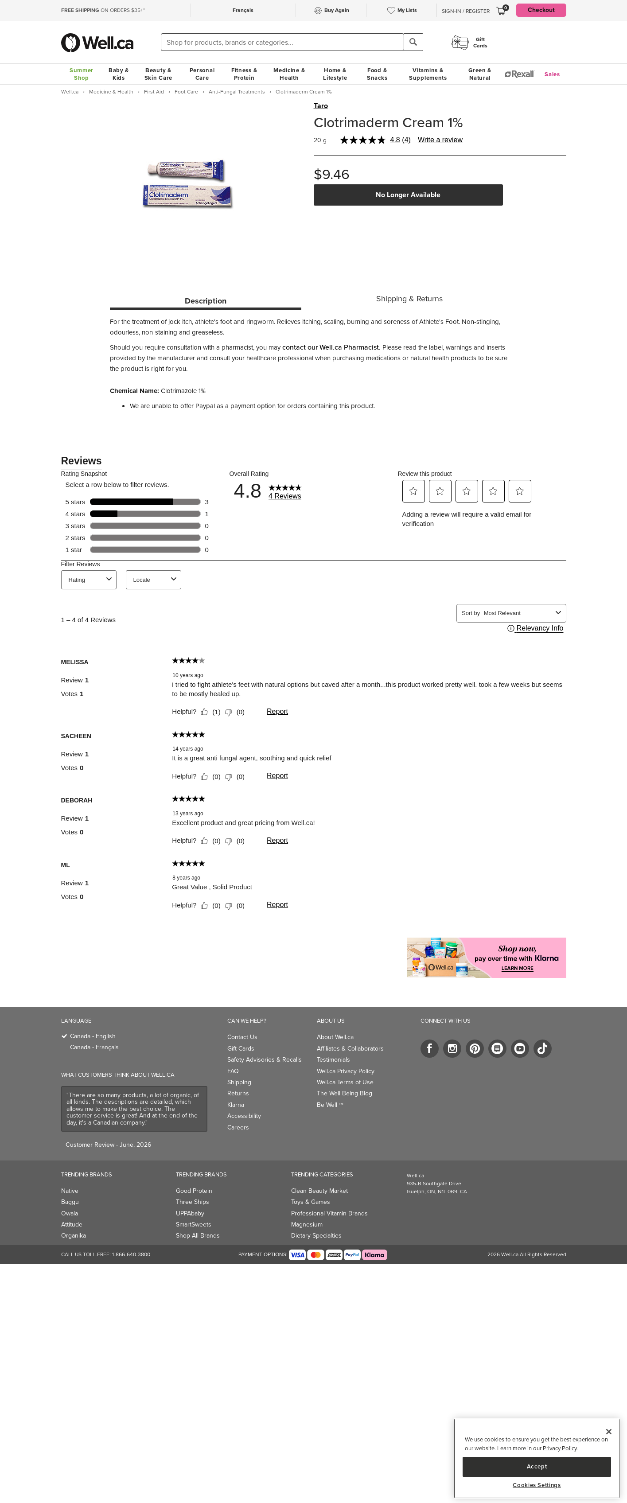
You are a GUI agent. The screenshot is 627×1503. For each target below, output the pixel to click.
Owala (69, 1213)
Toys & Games (310, 1202)
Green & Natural (479, 74)
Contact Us (242, 1037)
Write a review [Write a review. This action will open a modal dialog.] (440, 140)
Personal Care (202, 74)
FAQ (233, 1071)
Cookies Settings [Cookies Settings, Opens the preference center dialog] (537, 1485)
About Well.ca (335, 1037)
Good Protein (194, 1190)
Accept (537, 1466)
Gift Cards (240, 1048)
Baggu (70, 1202)
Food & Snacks (377, 74)
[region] (537, 1458)
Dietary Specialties (316, 1235)
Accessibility (244, 1116)
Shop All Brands (198, 1235)
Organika (73, 1235)
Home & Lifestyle (335, 74)
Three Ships (192, 1202)
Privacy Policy (559, 1448)
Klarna (235, 1105)
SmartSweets (193, 1224)
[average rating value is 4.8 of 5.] (371, 140)
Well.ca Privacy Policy (345, 1071)
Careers (238, 1127)
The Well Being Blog (344, 1093)
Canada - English (93, 1036)
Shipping (239, 1082)
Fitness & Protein (244, 74)
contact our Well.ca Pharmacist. (331, 347)
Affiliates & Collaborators (350, 1048)
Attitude (71, 1224)
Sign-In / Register (466, 11)
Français (243, 10)
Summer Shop (81, 74)
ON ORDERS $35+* (103, 10)
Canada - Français (94, 1047)
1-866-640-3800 (131, 1254)
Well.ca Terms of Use (345, 1082)
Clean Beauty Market (319, 1190)
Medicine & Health (289, 74)
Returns (238, 1093)
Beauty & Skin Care (158, 74)
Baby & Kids (119, 74)
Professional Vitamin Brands (329, 1213)
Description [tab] (205, 301)
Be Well (330, 1105)
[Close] (609, 1431)
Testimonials (333, 1059)
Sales (552, 74)
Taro (321, 106)
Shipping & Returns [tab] (409, 298)
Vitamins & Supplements (428, 74)
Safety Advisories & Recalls (264, 1059)
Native (69, 1190)
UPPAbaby (190, 1213)
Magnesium (307, 1224)
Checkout (541, 10)
